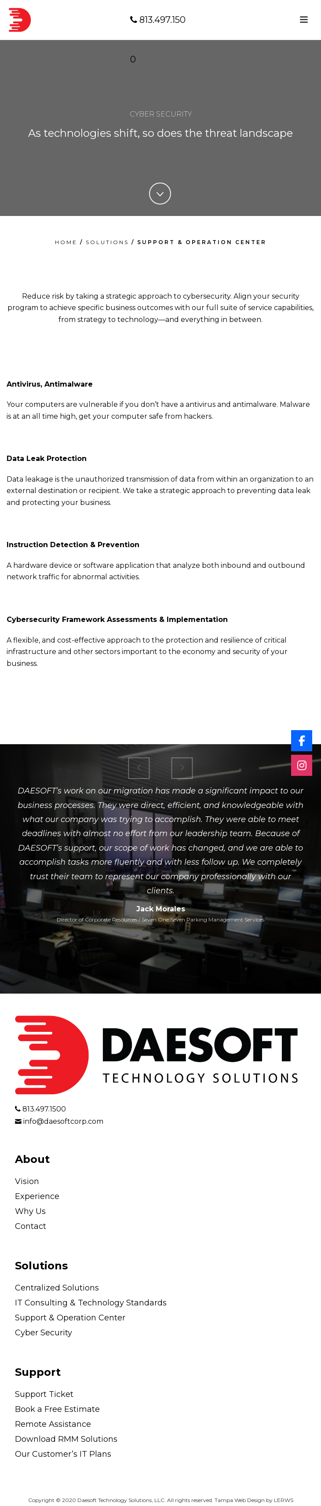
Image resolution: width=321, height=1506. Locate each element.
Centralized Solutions (57, 1288)
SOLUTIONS (107, 242)
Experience (37, 1196)
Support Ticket (44, 1394)
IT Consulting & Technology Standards (91, 1303)
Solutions (41, 1265)
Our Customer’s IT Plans (63, 1454)
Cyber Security (43, 1333)
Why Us (30, 1211)
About (32, 1159)
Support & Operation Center (70, 1318)
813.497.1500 (158, 40)
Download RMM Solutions (66, 1439)
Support (38, 1372)
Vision (27, 1181)
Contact (30, 1226)
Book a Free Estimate (57, 1409)
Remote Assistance (53, 1424)
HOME (66, 242)
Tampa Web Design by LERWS (254, 1500)
